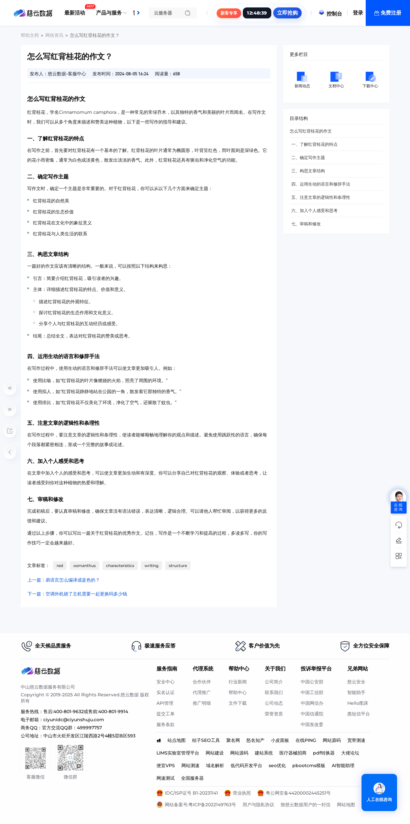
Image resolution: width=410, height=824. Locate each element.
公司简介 (274, 682)
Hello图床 (357, 703)
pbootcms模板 (308, 765)
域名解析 (215, 765)
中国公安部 (312, 682)
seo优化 (277, 765)
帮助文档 (30, 35)
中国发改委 (312, 724)
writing (151, 565)
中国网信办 (312, 703)
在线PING (306, 740)
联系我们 (274, 692)
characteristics (120, 565)
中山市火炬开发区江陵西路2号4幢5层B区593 (89, 736)
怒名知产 (255, 740)
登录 (358, 13)
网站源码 (332, 740)
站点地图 (176, 740)
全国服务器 (192, 778)
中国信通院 (312, 714)
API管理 (164, 703)
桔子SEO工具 (206, 740)
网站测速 (190, 765)
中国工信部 (312, 692)
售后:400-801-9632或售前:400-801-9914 (85, 711)
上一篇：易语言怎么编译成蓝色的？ (63, 580)
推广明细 (202, 703)
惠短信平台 (358, 714)
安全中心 (165, 682)
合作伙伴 (202, 682)
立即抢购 (287, 13)
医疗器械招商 (293, 753)
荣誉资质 (274, 714)
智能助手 (356, 692)
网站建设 (215, 753)
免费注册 (391, 13)
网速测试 (165, 778)
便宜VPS (165, 765)
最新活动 (76, 10)
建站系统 (264, 753)
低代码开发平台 (246, 765)
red (60, 565)
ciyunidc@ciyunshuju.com (73, 719)
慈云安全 (356, 682)
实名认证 (165, 692)
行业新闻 (238, 682)
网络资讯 (54, 35)
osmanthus (84, 565)
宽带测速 (356, 740)
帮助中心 (238, 692)
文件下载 (238, 703)
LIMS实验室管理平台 (177, 753)
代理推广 (202, 692)
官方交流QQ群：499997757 (72, 728)
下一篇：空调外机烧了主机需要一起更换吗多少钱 (77, 594)
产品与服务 (109, 13)
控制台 (330, 14)
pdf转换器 (324, 753)
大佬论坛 (350, 753)
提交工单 (165, 714)
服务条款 (165, 724)
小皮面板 (280, 740)
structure (178, 565)
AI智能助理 (343, 765)
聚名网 (233, 740)
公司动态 (274, 703)
